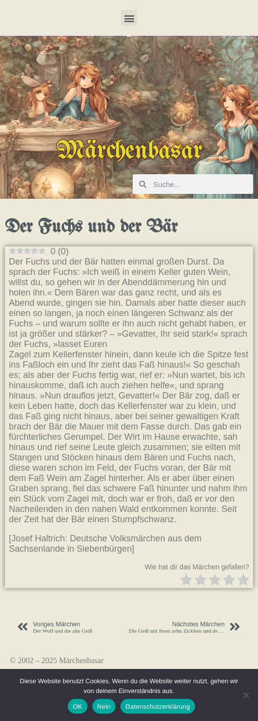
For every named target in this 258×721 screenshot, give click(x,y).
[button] (129, 18)
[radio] (186, 581)
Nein (104, 706)
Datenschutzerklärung (157, 706)
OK (77, 706)
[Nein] (246, 695)
